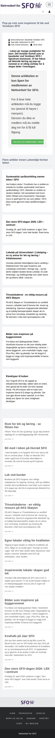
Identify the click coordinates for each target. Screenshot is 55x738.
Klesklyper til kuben (17, 376)
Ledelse (40, 713)
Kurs (19, 723)
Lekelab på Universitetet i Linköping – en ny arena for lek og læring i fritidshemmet (27, 255)
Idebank (31, 718)
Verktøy (44, 718)
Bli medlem (32, 723)
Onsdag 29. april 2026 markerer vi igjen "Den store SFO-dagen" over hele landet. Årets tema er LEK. (27, 232)
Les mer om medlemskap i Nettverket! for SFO (28, 142)
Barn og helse (14, 718)
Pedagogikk (25, 713)
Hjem (12, 713)
